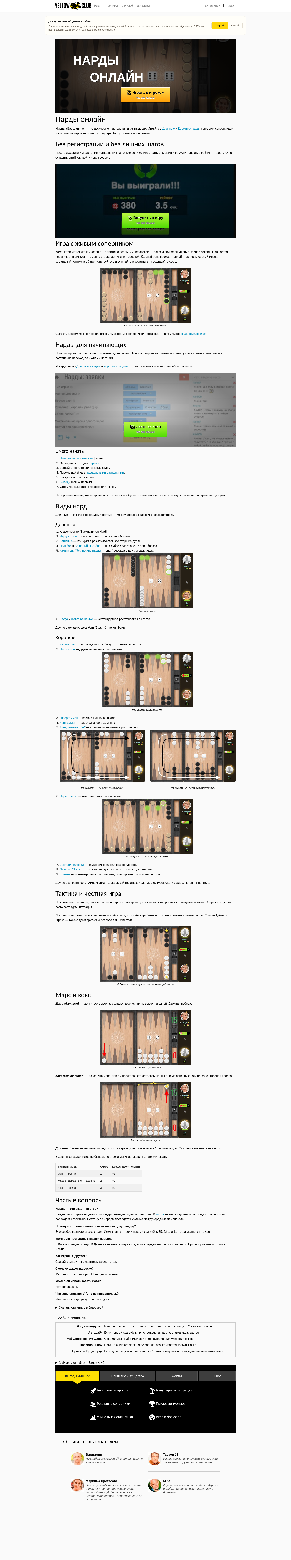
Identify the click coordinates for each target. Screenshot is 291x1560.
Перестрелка (68, 796)
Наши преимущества (127, 1376)
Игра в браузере (168, 1417)
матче (160, 1214)
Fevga (64, 619)
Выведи (65, 482)
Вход (231, 6)
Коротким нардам (116, 366)
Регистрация (211, 6)
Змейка (65, 874)
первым (94, 463)
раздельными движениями (105, 472)
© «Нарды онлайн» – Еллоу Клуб (81, 1362)
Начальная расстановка (76, 458)
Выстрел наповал (72, 864)
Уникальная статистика (115, 1417)
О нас (217, 1376)
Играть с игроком (145, 94)
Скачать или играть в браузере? (81, 1307)
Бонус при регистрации (174, 1390)
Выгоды (77, 1376)
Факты (177, 1376)
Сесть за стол (145, 429)
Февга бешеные (82, 619)
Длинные (168, 128)
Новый (235, 25)
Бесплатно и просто (112, 1390)
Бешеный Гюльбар (88, 545)
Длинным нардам (88, 366)
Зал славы (143, 6)
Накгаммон (67, 649)
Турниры (112, 6)
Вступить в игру (145, 220)
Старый (219, 25)
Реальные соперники (113, 1403)
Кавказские (67, 644)
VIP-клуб (127, 6)
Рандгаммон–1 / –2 (73, 727)
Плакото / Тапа (70, 869)
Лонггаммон (68, 722)
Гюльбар (65, 545)
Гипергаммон (69, 718)
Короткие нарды (189, 128)
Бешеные (66, 541)
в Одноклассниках (194, 333)
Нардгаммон (68, 536)
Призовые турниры (171, 1403)
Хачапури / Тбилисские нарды (80, 550)
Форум (98, 6)
